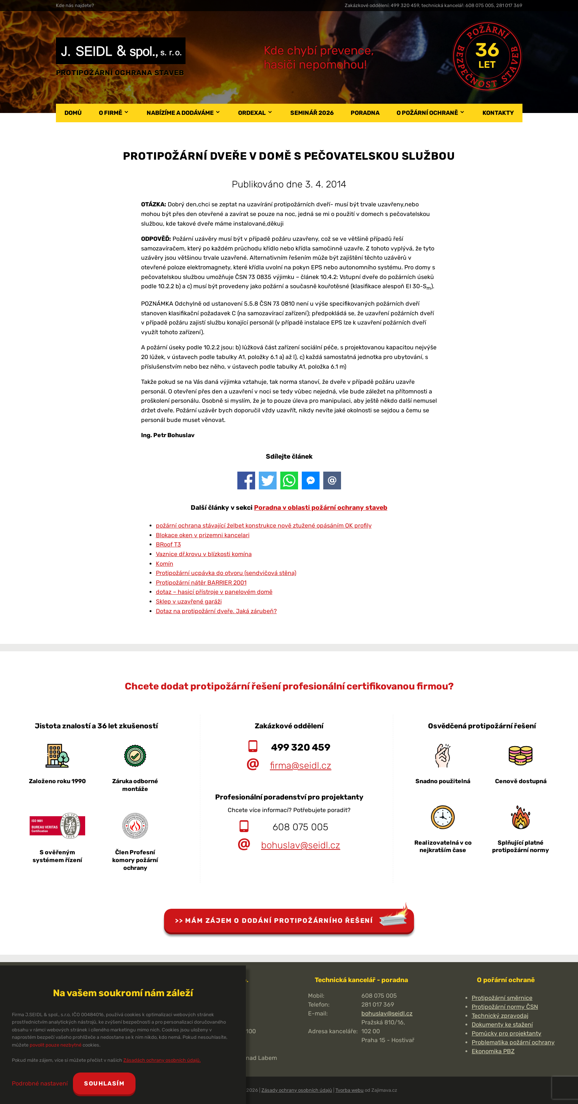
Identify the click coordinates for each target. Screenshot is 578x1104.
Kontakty (498, 112)
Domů (73, 112)
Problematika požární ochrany (513, 1042)
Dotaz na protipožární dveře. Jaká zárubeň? (216, 611)
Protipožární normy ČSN (505, 1006)
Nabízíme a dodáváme (180, 112)
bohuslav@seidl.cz (300, 845)
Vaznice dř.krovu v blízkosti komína (204, 554)
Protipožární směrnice (502, 997)
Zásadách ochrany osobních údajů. (162, 1060)
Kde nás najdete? (75, 5)
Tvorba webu (349, 1090)
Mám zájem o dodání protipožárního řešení (279, 921)
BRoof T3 (168, 544)
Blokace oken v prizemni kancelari (203, 535)
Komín (164, 563)
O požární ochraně (427, 112)
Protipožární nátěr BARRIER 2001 (201, 582)
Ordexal (252, 112)
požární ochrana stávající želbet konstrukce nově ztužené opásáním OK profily (264, 525)
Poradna (365, 112)
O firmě (110, 112)
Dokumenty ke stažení (502, 1024)
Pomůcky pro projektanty (506, 1033)
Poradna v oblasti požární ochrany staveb (320, 507)
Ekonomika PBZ (493, 1051)
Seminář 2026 (312, 112)
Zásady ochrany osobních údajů (296, 1090)
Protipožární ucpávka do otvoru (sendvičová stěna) (226, 572)
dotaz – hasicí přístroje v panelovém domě (214, 591)
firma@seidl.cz (300, 765)
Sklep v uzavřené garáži (189, 601)
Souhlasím (104, 1083)
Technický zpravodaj (500, 1015)
